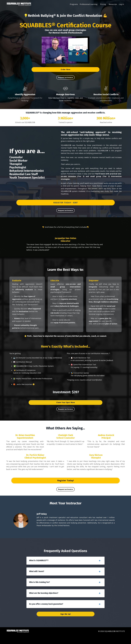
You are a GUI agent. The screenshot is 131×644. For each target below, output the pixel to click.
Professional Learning (88, 4)
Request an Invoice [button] (65, 77)
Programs (74, 4)
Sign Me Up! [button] (65, 623)
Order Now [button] (65, 69)
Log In (121, 4)
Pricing (103, 4)
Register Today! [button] (65, 485)
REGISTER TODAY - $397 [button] (65, 203)
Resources (113, 4)
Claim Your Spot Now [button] (65, 407)
